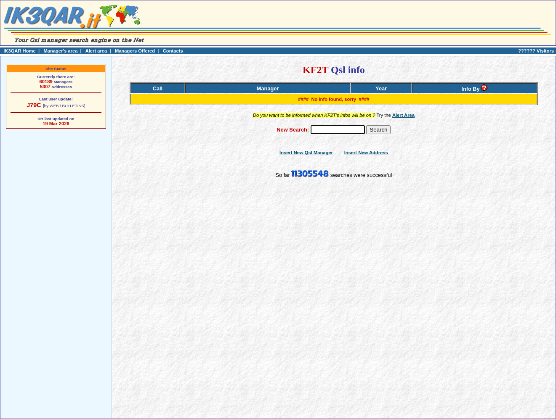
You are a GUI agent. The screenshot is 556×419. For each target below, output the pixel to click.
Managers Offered (135, 50)
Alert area (96, 50)
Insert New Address (366, 152)
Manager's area (60, 50)
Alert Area (403, 115)
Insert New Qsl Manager (306, 152)
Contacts (173, 50)
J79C (34, 105)
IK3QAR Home (19, 50)
